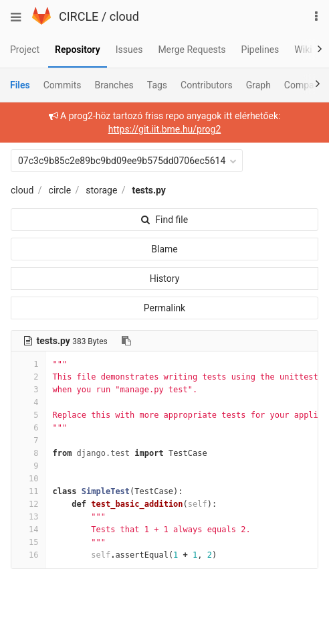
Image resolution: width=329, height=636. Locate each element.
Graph (258, 85)
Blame (164, 249)
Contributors (207, 85)
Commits (62, 85)
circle (60, 190)
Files (20, 85)
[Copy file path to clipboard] (126, 340)
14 (28, 529)
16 (28, 555)
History (165, 278)
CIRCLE (78, 16)
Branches (114, 85)
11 (28, 491)
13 (28, 517)
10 (28, 478)
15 (28, 542)
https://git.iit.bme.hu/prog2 (164, 129)
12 (28, 504)
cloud (124, 16)
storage (101, 190)
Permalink (164, 308)
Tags (157, 85)
